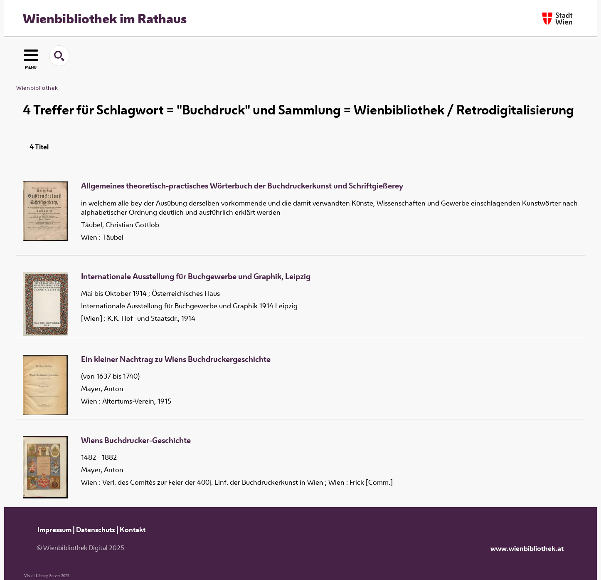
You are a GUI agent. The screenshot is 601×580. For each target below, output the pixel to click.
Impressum (54, 529)
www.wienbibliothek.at (527, 548)
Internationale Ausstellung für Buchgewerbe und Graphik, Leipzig (195, 276)
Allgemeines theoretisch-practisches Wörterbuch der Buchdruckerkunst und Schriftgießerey (242, 186)
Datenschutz (95, 529)
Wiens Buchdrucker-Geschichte (136, 440)
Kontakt (132, 529)
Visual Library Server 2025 (46, 575)
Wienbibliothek (37, 88)
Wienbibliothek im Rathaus (105, 18)
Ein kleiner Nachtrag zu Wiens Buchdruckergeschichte (176, 359)
